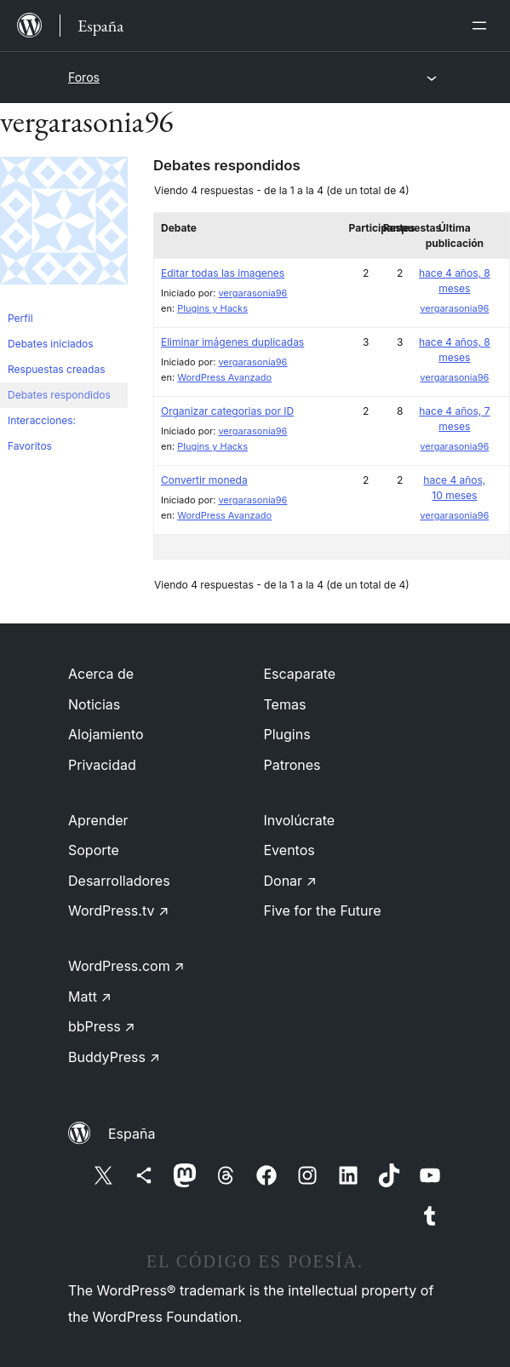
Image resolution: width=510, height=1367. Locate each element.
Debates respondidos (59, 394)
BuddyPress (114, 1056)
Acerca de (101, 673)
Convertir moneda (204, 480)
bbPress (101, 1026)
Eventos (289, 850)
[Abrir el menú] (483, 25)
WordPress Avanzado (224, 377)
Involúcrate (299, 820)
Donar (291, 880)
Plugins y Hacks (212, 308)
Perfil (20, 318)
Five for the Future (322, 910)
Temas (285, 704)
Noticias (94, 704)
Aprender (98, 820)
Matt (90, 996)
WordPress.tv (118, 910)
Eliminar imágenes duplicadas (232, 342)
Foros (84, 77)
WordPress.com (126, 965)
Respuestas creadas (57, 369)
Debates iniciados (51, 343)
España (131, 1133)
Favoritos (30, 445)
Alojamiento (106, 734)
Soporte (93, 850)
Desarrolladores (119, 880)
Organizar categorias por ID (227, 411)
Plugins (287, 734)
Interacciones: (42, 420)
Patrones (292, 764)
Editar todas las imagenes (222, 273)
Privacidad (102, 764)
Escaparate (300, 673)
